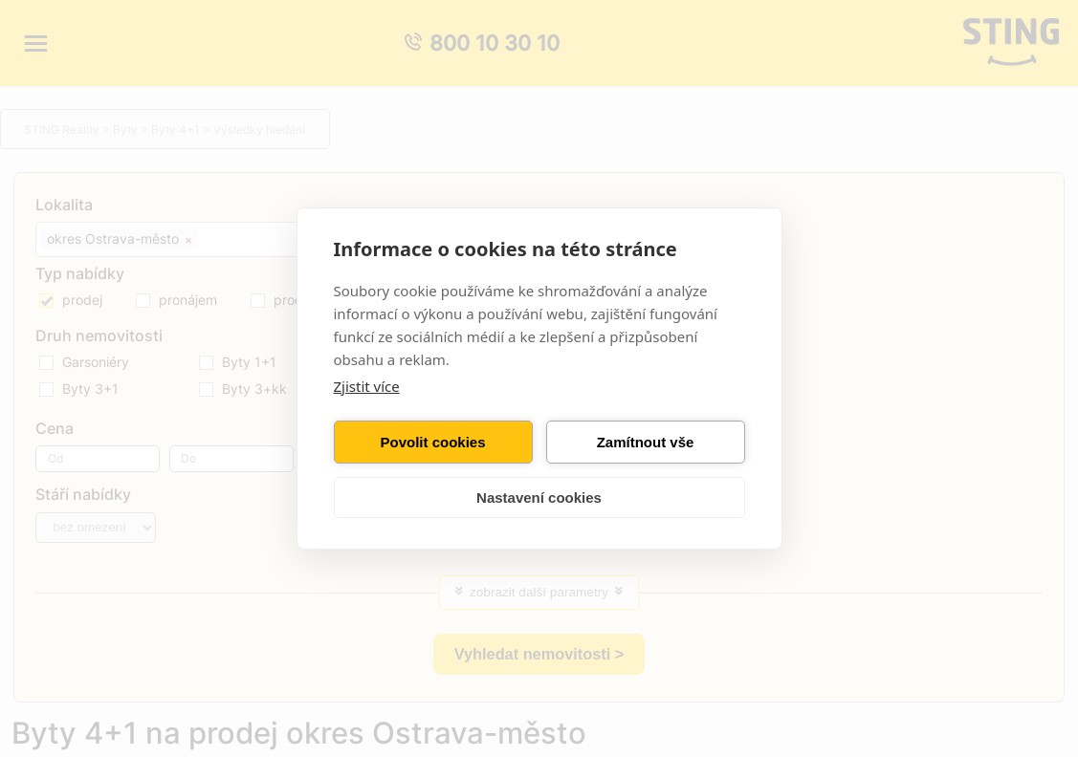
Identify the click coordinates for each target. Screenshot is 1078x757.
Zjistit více (367, 386)
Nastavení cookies (539, 497)
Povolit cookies (432, 442)
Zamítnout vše (645, 442)
